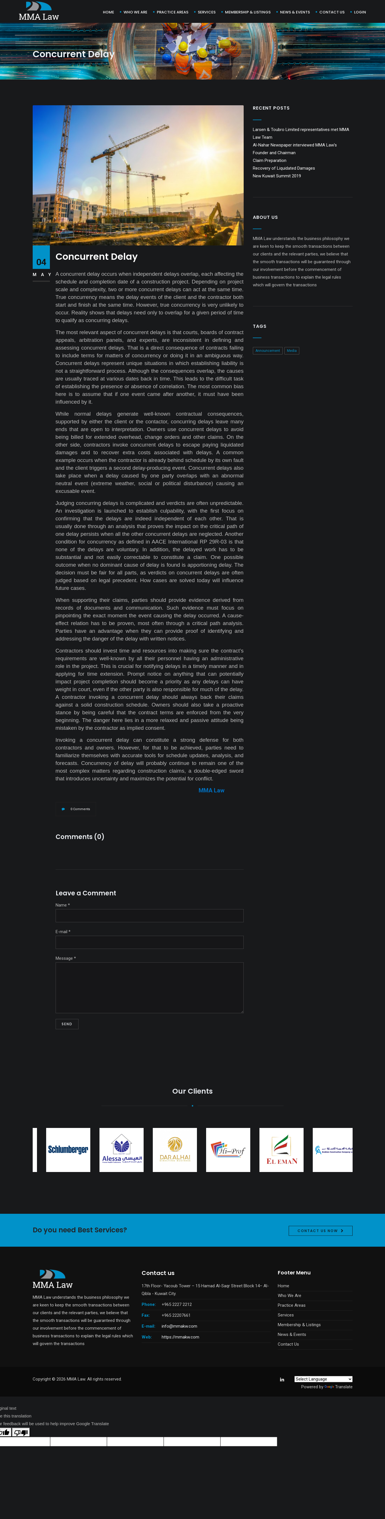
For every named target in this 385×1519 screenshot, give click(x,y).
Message (66, 958)
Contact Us (288, 1344)
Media (292, 351)
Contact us (332, 12)
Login (360, 12)
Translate (339, 1386)
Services (207, 12)
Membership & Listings (248, 12)
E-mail (63, 931)
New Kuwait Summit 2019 (277, 176)
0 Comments (80, 809)
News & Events (295, 12)
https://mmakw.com (180, 1337)
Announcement (267, 351)
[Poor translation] (21, 1432)
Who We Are (135, 12)
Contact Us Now (318, 1255)
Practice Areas (172, 12)
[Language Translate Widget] (323, 1379)
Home (108, 12)
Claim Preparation (269, 160)
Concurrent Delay (97, 256)
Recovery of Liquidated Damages (284, 168)
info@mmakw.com (179, 1326)
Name (63, 905)
